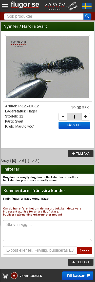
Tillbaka (80, 153)
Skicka (84, 250)
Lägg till (74, 125)
